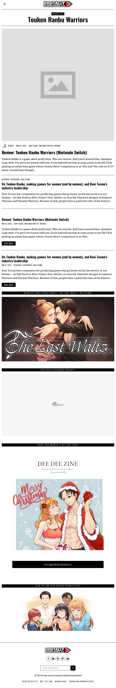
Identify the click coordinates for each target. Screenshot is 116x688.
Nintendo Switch (46, 145)
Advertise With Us (30, 681)
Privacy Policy (61, 681)
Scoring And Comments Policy (81, 681)
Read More (8, 243)
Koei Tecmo (33, 145)
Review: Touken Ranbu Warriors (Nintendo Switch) (44, 152)
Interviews (15, 179)
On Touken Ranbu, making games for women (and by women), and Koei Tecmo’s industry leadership (54, 185)
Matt (12, 145)
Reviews (57, 145)
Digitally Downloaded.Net (72, 675)
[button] (72, 668)
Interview (5, 179)
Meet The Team (46, 681)
